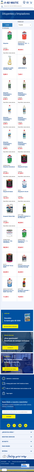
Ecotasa (12, 463)
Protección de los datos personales (19, 461)
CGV (9, 461)
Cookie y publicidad (5, 463)
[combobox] (17, 6)
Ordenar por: (21, 21)
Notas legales (3, 461)
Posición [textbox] (21, 25)
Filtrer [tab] (7, 24)
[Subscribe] (8, 416)
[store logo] (10, 2)
